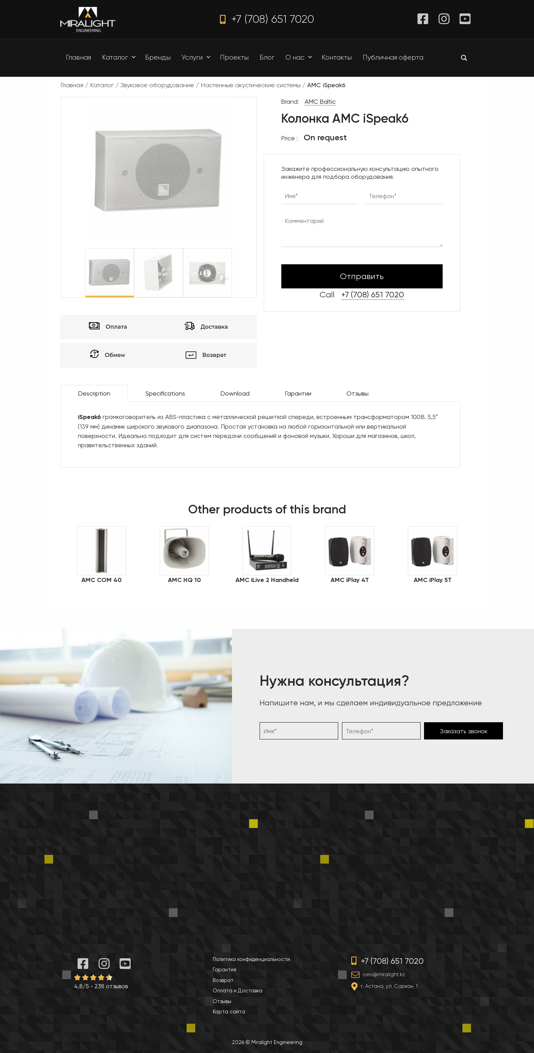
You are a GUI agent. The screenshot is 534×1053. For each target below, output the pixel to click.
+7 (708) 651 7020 (267, 19)
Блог (267, 57)
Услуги (198, 57)
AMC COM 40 (101, 580)
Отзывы (357, 393)
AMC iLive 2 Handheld (267, 580)
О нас (300, 57)
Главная (78, 57)
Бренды (158, 57)
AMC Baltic (320, 101)
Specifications (165, 393)
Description (94, 393)
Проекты (234, 57)
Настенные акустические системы (251, 85)
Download (235, 393)
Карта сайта (229, 1012)
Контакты (337, 57)
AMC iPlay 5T (433, 580)
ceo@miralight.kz (384, 974)
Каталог (120, 57)
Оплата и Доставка (237, 991)
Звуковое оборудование (157, 85)
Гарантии (298, 393)
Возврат (223, 980)
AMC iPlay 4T (350, 580)
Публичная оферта (393, 57)
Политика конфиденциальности (251, 959)
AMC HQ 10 (184, 580)
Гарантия (224, 970)
